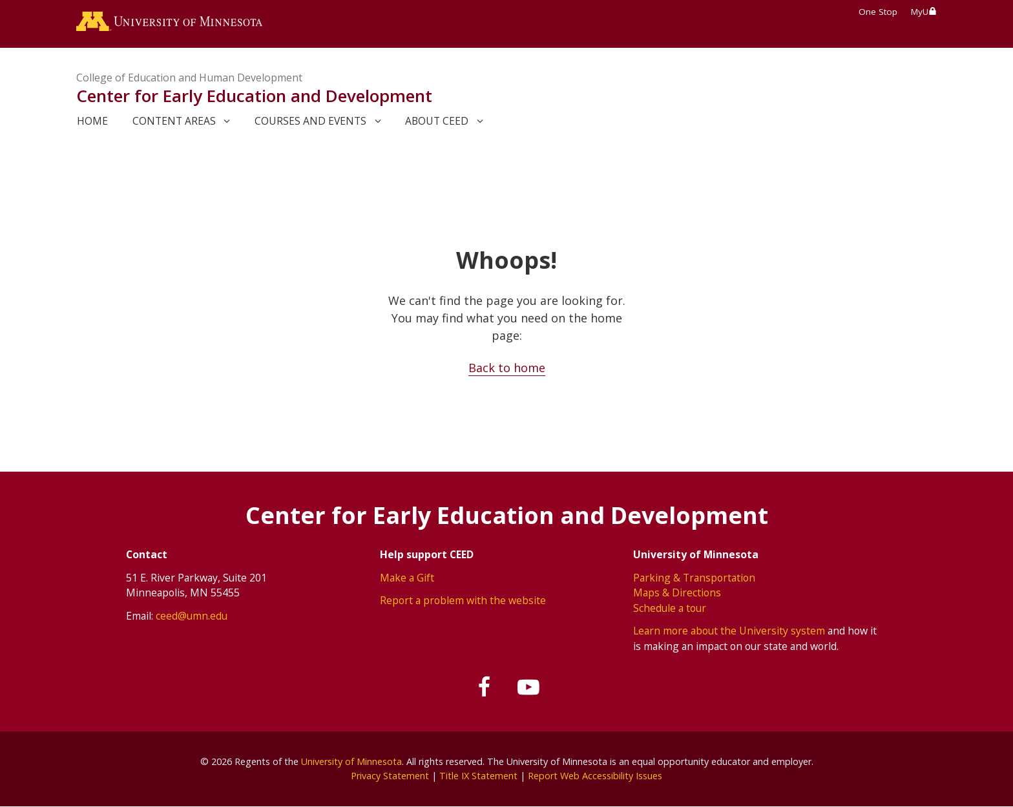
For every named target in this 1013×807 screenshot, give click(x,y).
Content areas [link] (174, 121)
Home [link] (92, 121)
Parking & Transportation (694, 578)
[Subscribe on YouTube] (528, 687)
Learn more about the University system (729, 631)
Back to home (506, 367)
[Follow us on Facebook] (485, 687)
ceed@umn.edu (191, 616)
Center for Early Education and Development (254, 95)
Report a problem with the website (463, 600)
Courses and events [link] (310, 121)
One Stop (878, 11)
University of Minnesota (351, 761)
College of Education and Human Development (189, 77)
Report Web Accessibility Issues (595, 776)
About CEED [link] (436, 121)
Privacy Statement (390, 776)
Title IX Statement (478, 776)
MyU (924, 11)
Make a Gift (407, 578)
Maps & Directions (677, 592)
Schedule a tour (669, 608)
